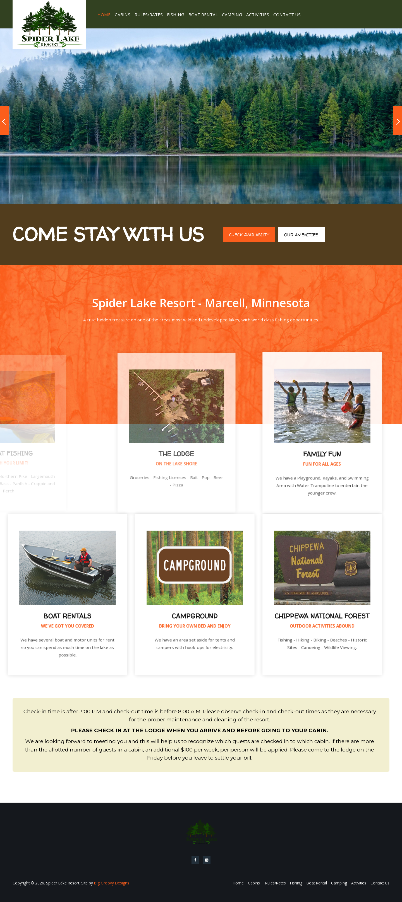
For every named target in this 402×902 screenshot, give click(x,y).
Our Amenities (301, 235)
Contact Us (287, 14)
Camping (232, 14)
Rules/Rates (149, 14)
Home (104, 14)
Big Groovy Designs (111, 883)
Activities (257, 14)
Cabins (122, 14)
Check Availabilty (249, 235)
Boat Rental (203, 14)
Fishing (175, 14)
